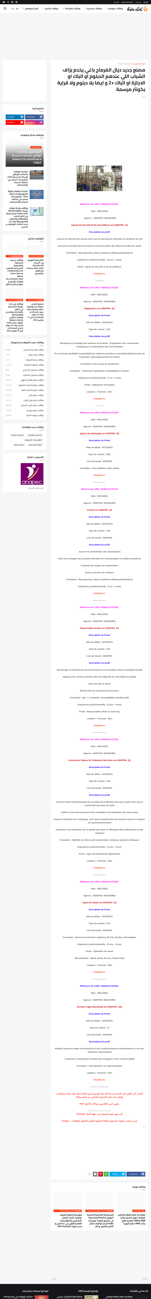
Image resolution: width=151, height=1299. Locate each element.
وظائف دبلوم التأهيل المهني (25, 380)
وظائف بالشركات (72, 8)
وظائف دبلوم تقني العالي (25, 400)
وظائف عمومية (115, 8)
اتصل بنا (116, 2)
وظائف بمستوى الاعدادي (25, 370)
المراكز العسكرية (35, 445)
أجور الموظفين (31, 8)
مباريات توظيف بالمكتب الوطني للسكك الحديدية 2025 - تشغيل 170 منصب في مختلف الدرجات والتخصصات (17, 178)
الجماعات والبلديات (35, 435)
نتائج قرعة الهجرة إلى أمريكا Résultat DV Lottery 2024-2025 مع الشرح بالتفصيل (35, 267)
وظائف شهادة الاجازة (25, 415)
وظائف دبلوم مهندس (25, 410)
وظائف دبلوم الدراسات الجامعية (25, 385)
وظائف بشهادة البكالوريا (25, 365)
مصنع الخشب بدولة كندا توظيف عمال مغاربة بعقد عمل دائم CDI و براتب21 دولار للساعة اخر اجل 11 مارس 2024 (35, 312)
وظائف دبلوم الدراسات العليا (25, 390)
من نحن (138, 2)
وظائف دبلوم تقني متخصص (25, 405)
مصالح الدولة (19, 445)
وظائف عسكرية (94, 8)
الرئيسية (145, 2)
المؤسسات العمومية (33, 440)
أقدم (54, 1278)
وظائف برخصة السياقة (25, 360)
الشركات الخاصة (124, 64)
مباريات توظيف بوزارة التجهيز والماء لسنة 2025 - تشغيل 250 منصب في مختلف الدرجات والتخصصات (18, 196)
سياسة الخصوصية (127, 2)
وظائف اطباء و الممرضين (25, 350)
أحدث (144, 1278)
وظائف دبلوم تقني (25, 395)
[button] (12, 8)
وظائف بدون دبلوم (25, 355)
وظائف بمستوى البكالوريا (25, 375)
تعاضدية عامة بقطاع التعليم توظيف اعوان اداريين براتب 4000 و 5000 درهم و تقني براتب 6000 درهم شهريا (131, 1219)
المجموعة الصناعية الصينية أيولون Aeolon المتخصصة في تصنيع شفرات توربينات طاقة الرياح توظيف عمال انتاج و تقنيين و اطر (100, 1220)
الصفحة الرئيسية (139, 64)
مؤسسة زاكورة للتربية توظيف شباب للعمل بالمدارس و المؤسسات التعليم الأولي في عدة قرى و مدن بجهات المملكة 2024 (68, 1220)
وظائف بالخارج (51, 8)
